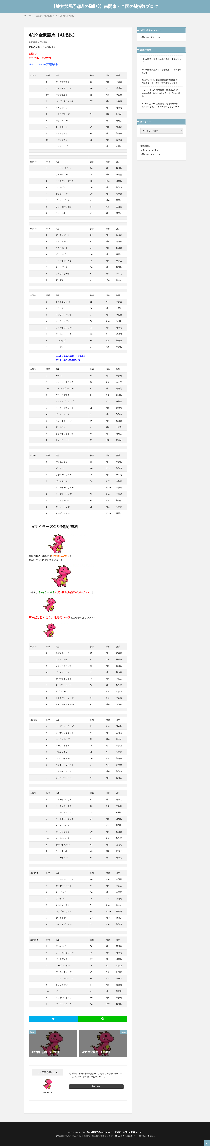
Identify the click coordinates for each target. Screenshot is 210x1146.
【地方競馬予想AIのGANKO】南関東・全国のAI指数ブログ (105, 6)
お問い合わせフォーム (150, 37)
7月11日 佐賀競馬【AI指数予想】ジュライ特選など (161, 71)
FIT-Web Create (122, 1136)
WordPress (149, 1136)
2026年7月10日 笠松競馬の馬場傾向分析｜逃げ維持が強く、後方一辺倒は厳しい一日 (161, 105)
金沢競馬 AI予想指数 (44, 16)
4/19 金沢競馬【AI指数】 (65, 16)
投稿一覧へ (95, 1086)
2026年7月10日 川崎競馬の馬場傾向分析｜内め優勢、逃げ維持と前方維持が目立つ (161, 81)
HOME (29, 16)
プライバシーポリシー (150, 150)
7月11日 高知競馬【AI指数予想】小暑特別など (161, 60)
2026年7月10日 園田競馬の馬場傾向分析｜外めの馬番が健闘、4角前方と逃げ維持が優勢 (161, 93)
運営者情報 (145, 146)
